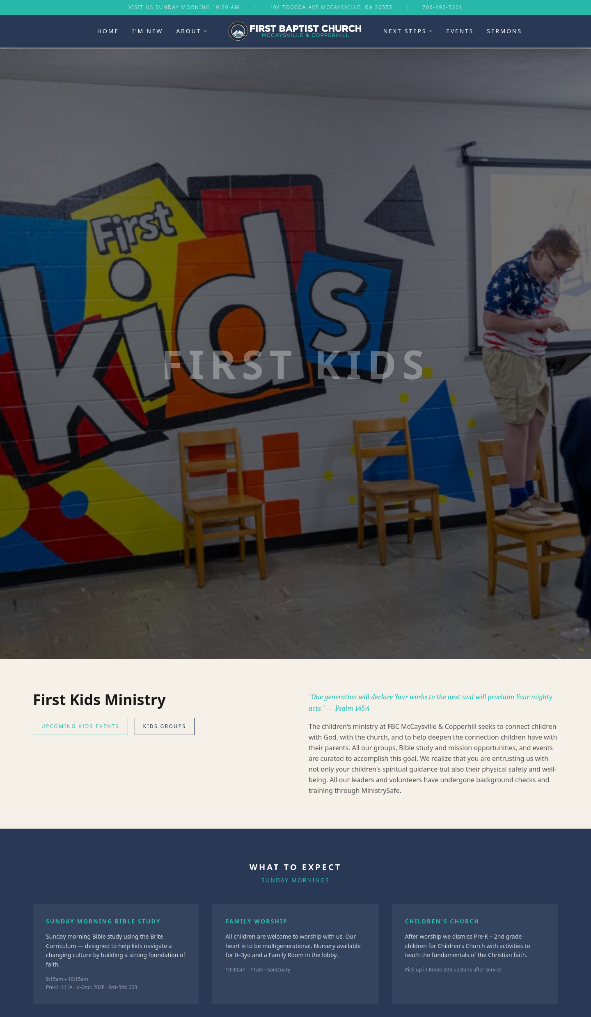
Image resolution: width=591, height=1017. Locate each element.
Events (460, 31)
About (192, 31)
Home (108, 31)
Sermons (504, 31)
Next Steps (408, 31)
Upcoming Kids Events (80, 726)
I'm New (147, 31)
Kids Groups (164, 726)
